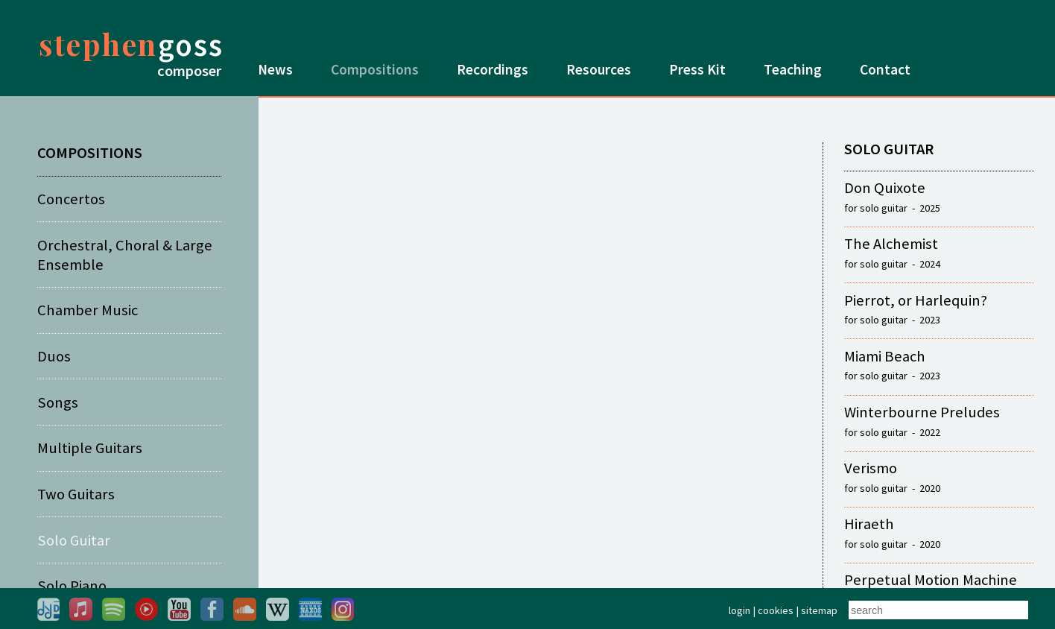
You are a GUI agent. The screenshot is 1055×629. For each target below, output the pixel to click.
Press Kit (697, 69)
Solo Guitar (73, 540)
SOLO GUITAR (889, 149)
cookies (775, 610)
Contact (885, 69)
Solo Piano (72, 585)
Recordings (492, 69)
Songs (57, 402)
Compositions (375, 69)
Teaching (793, 69)
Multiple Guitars (89, 448)
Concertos (71, 199)
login (739, 610)
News (275, 69)
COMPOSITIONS (89, 152)
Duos (54, 356)
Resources (598, 69)
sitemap (819, 610)
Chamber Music (87, 310)
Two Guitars (76, 494)
